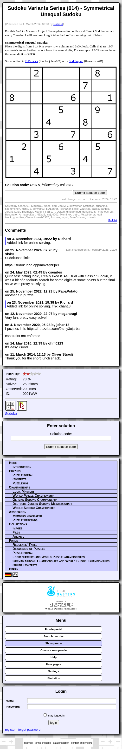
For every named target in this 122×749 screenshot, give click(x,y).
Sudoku (11, 414)
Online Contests (25, 565)
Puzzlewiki (20, 483)
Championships (19, 487)
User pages (53, 664)
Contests (19, 479)
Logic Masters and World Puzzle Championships (49, 557)
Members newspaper (27, 516)
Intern (13, 569)
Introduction (22, 467)
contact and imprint (81, 743)
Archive (18, 536)
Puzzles (15, 471)
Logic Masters (23, 491)
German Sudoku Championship (35, 500)
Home (13, 463)
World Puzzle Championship (33, 495)
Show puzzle (53, 643)
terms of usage (43, 743)
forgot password (29, 729)
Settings (53, 671)
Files (16, 532)
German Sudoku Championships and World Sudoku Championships (61, 561)
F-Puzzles (31, 61)
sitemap (28, 743)
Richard (58, 24)
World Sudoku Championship (34, 508)
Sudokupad (76, 61)
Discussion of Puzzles (29, 549)
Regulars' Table (25, 545)
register (10, 729)
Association (17, 512)
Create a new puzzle (53, 650)
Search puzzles (54, 636)
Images (17, 528)
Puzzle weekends (25, 520)
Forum (13, 540)
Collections (18, 524)
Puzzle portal (23, 475)
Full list (112, 220)
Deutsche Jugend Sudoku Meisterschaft (42, 504)
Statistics (53, 678)
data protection (61, 743)
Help (54, 657)
